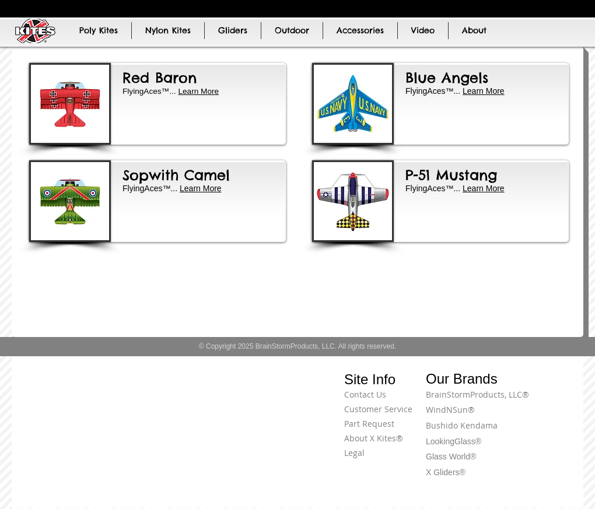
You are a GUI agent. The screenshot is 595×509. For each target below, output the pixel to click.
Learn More (484, 91)
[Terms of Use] (540, 401)
